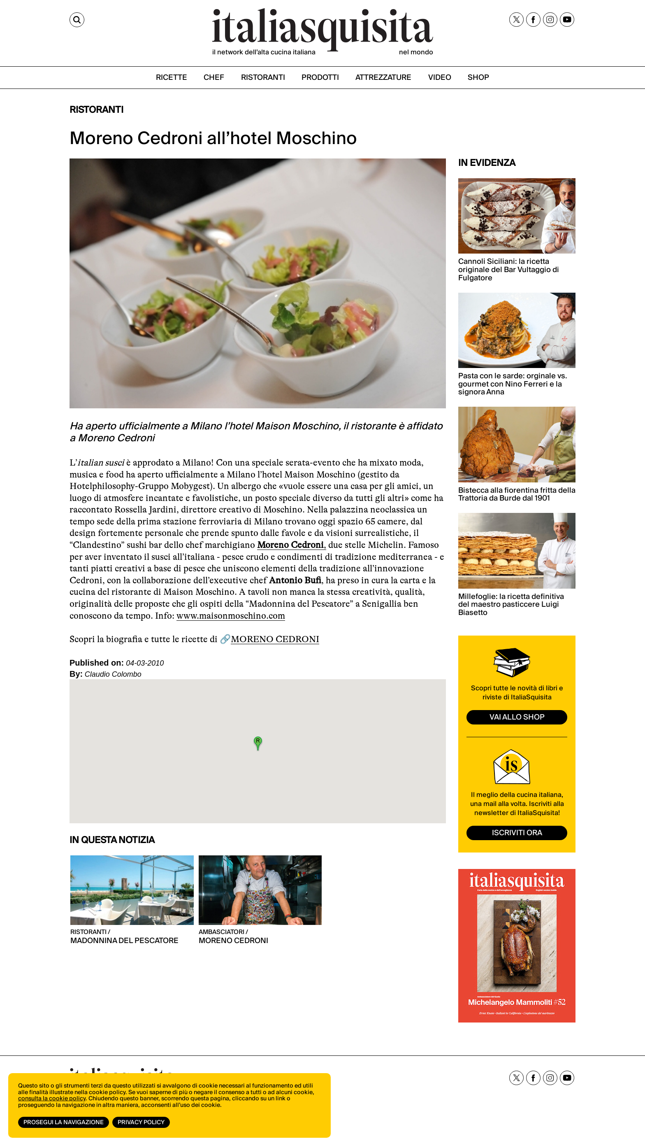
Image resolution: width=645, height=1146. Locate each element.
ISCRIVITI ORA (517, 833)
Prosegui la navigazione (63, 1122)
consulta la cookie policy (52, 1099)
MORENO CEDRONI (275, 639)
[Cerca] (77, 19)
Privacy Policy (141, 1122)
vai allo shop (517, 717)
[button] (258, 743)
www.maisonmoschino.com (230, 615)
